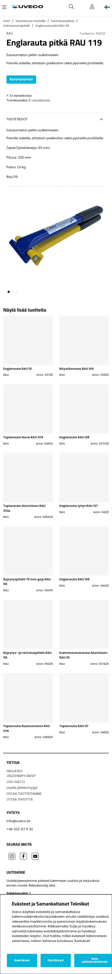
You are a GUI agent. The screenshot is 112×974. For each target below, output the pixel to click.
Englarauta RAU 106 (74, 579)
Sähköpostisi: (18, 893)
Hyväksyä (56, 960)
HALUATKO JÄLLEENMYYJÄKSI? (21, 774)
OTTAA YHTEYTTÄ (19, 799)
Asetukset (22, 960)
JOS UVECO (15, 782)
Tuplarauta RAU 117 (73, 726)
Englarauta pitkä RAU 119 (52, 25)
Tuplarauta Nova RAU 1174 (23, 437)
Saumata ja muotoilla (31, 21)
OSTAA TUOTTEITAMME (24, 793)
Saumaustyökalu (62, 21)
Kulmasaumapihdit (16, 25)
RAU (9, 33)
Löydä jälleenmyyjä (21, 787)
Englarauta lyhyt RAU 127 (78, 506)
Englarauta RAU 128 (74, 437)
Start (6, 21)
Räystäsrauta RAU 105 (76, 368)
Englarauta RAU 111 (17, 368)
